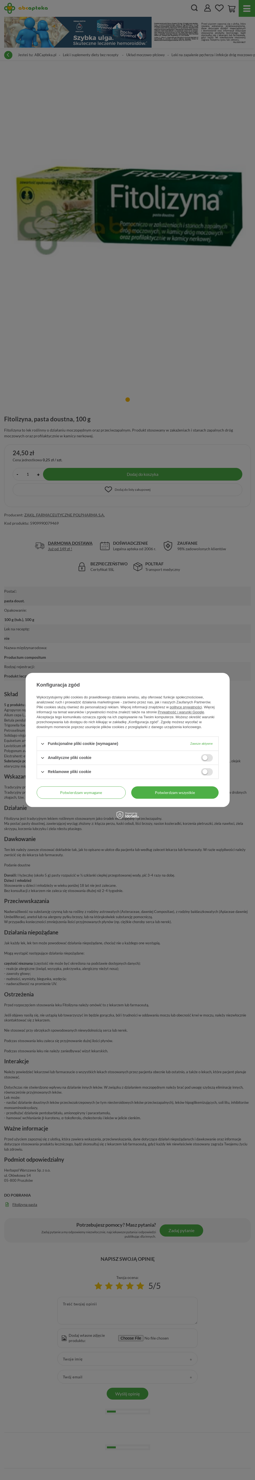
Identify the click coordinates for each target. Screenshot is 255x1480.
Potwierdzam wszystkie (175, 792)
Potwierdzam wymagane (81, 792)
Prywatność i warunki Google (181, 712)
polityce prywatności (186, 707)
